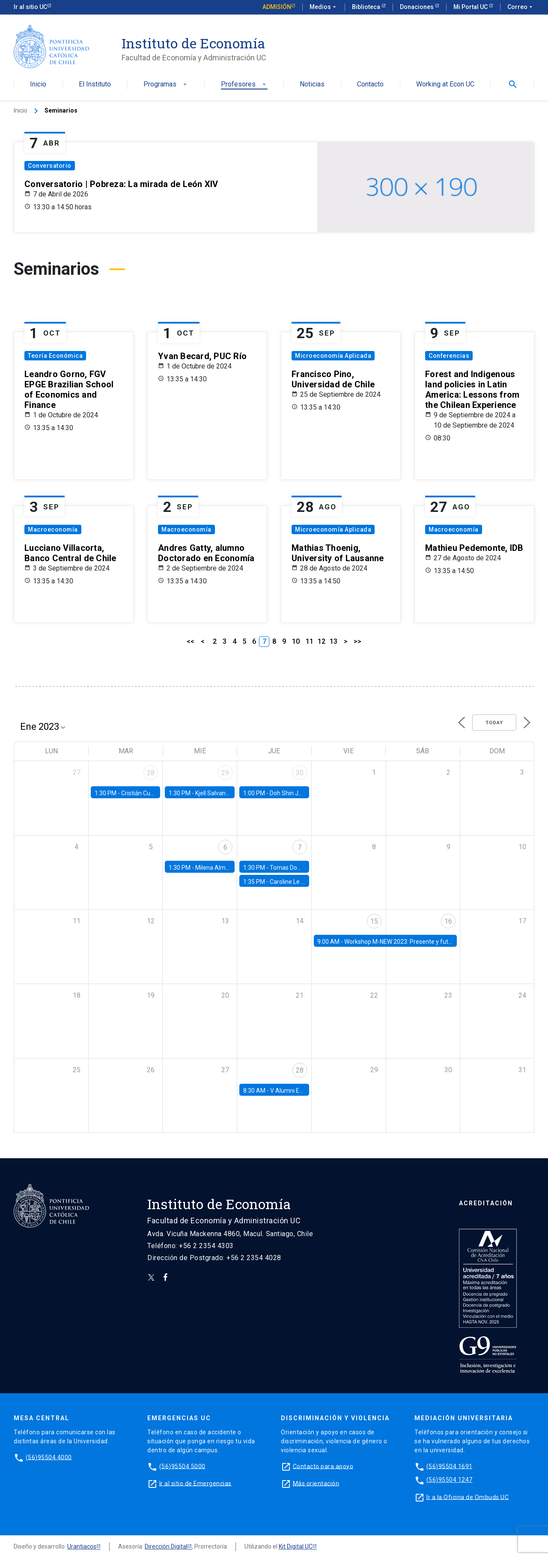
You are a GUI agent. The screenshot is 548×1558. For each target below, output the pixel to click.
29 (225, 773)
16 (448, 921)
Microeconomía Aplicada (333, 355)
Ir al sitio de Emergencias (195, 1483)
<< (190, 641)
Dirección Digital (166, 1546)
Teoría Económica (55, 355)
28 (151, 773)
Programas (165, 84)
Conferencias (449, 355)
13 (333, 641)
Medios (324, 7)
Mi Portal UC (471, 6)
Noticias (312, 84)
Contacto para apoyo (323, 1466)
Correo (520, 7)
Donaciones (417, 6)
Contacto (370, 84)
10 (296, 641)
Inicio (38, 84)
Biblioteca (366, 6)
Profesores (244, 84)
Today (494, 722)
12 (321, 641)
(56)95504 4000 (49, 1457)
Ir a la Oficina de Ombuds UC (467, 1496)
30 (300, 773)
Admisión (276, 6)
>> (357, 641)
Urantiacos (81, 1546)
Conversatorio (49, 165)
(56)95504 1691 (449, 1466)
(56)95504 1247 (449, 1480)
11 (309, 641)
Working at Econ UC (445, 84)
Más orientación (316, 1483)
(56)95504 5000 (182, 1466)
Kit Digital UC (296, 1546)
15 (374, 921)
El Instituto (95, 84)
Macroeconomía (53, 529)
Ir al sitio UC (30, 6)
